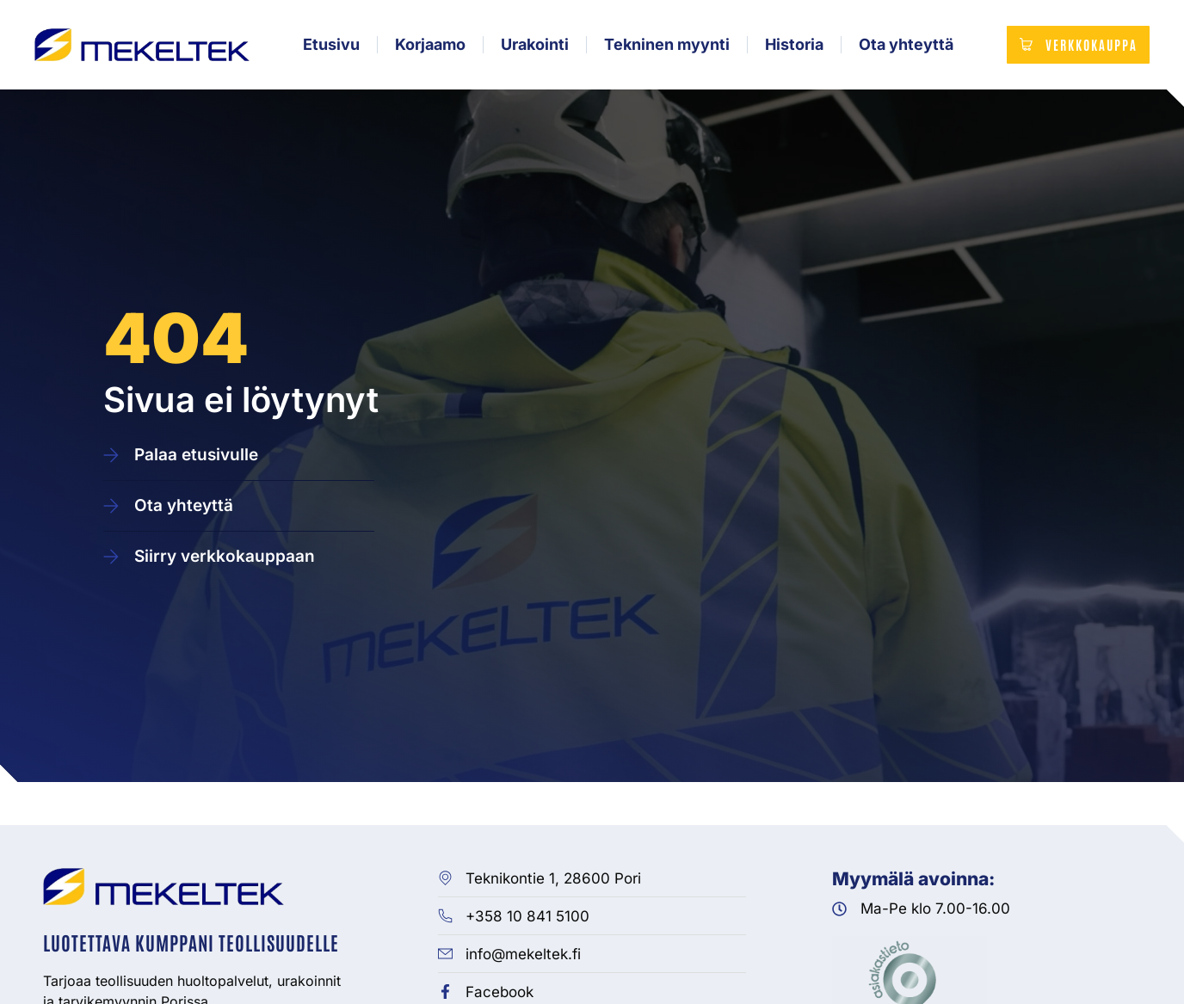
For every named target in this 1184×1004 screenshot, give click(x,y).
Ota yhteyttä (904, 47)
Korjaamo (428, 47)
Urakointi (533, 47)
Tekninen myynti (665, 47)
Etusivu (329, 47)
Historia (792, 47)
